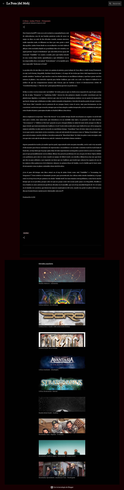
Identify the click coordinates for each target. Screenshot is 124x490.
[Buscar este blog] (111, 3)
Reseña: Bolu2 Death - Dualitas (48, 413)
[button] (24, 27)
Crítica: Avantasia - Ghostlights (48, 370)
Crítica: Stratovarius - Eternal (48, 391)
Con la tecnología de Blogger (62, 487)
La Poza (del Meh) (18, 4)
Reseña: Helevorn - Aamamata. (48, 283)
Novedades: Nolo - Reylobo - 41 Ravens (51, 434)
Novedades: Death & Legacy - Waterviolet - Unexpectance (57, 456)
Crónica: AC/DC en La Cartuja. (48, 348)
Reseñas (26, 233)
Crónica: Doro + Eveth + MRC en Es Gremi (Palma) (54, 326)
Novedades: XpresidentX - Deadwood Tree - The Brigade (57, 477)
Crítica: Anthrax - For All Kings (48, 305)
